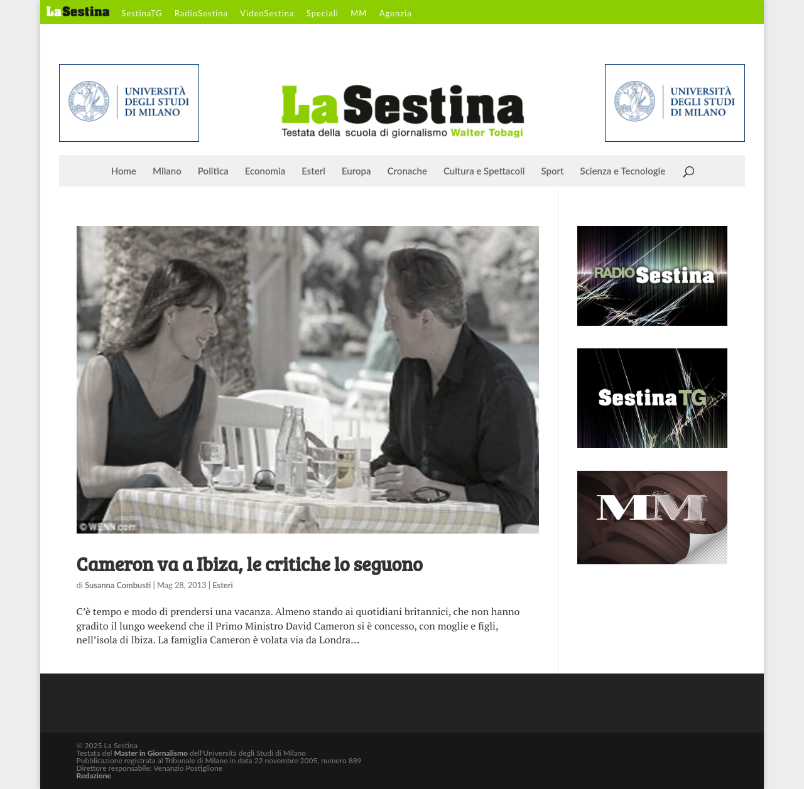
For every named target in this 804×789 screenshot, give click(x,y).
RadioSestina (201, 13)
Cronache (407, 171)
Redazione (94, 775)
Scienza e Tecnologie (623, 171)
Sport (552, 171)
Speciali (323, 13)
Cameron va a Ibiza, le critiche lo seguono (250, 563)
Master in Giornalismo (150, 753)
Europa (356, 171)
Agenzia (395, 13)
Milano (167, 171)
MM (358, 13)
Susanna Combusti (118, 585)
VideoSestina (267, 13)
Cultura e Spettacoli (484, 171)
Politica (213, 171)
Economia (265, 171)
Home (123, 171)
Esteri (313, 171)
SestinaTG (141, 13)
